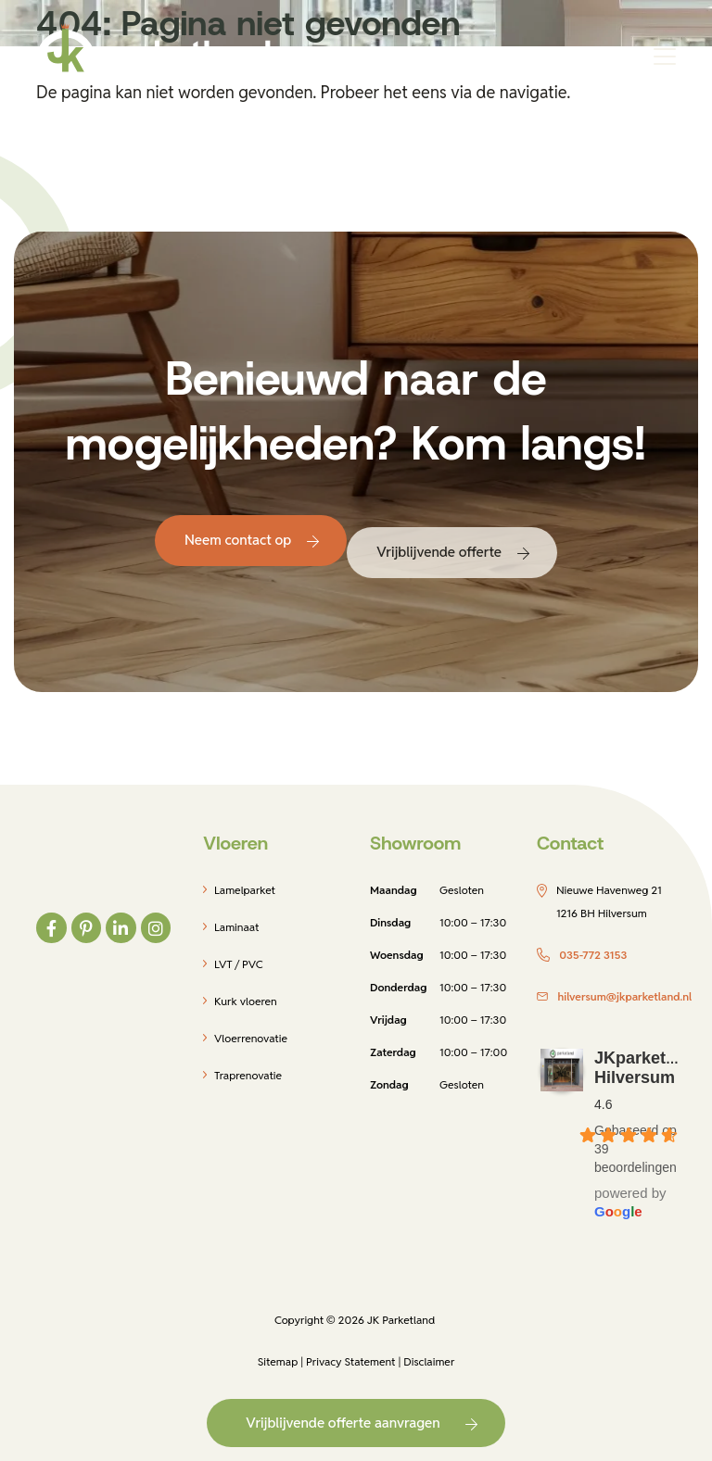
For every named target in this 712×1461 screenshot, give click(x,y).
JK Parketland (401, 1320)
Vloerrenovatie (250, 1038)
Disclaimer (428, 1361)
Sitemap (278, 1361)
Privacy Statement (351, 1361)
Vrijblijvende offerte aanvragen (342, 1422)
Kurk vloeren (245, 1001)
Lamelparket (244, 890)
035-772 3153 (593, 955)
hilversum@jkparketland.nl (624, 996)
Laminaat (236, 927)
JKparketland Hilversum (647, 1068)
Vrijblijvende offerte (439, 551)
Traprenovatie (248, 1075)
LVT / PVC (238, 964)
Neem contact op (237, 539)
